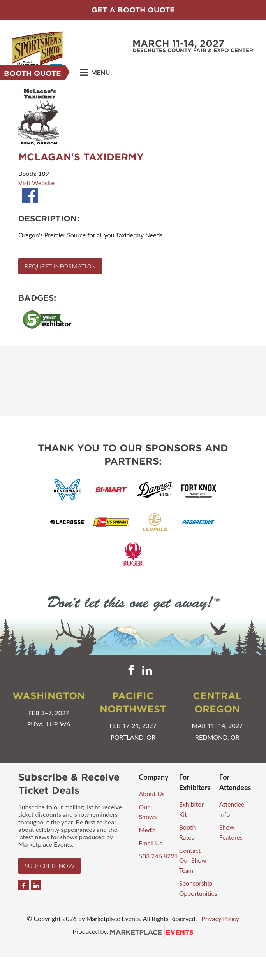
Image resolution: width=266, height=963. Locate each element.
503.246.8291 (158, 856)
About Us (152, 793)
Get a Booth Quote (133, 10)
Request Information (60, 266)
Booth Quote (32, 73)
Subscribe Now (49, 865)
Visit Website (36, 182)
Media (147, 829)
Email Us (150, 843)
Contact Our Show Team (192, 860)
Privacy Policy (220, 918)
